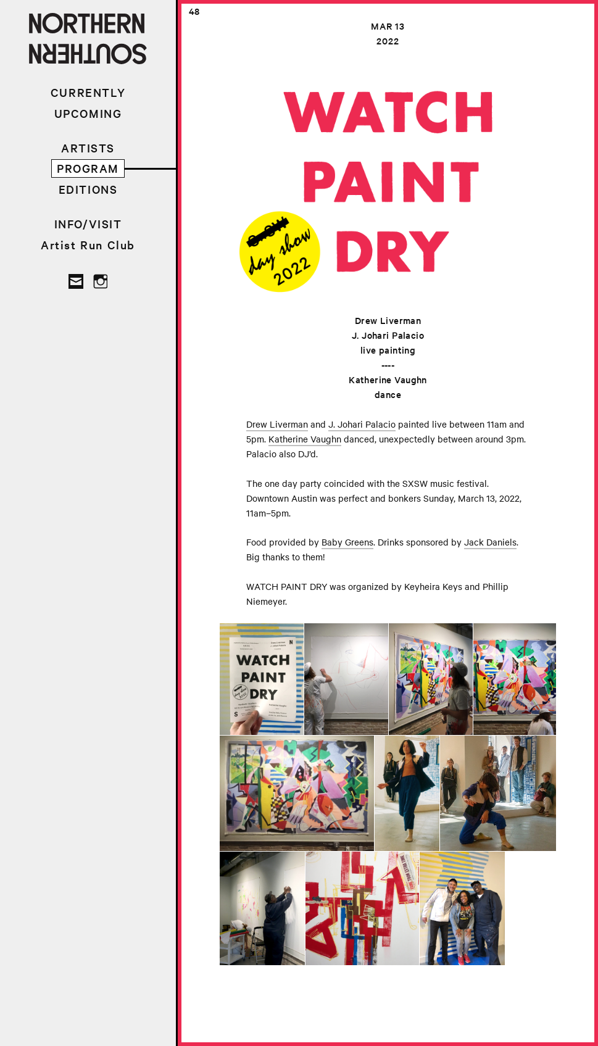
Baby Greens (347, 542)
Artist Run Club (88, 244)
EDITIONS (88, 189)
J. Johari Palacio (362, 424)
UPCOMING (88, 113)
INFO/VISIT (88, 223)
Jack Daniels (490, 542)
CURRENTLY (88, 92)
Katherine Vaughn (304, 439)
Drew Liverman (277, 424)
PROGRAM (88, 168)
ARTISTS (88, 148)
